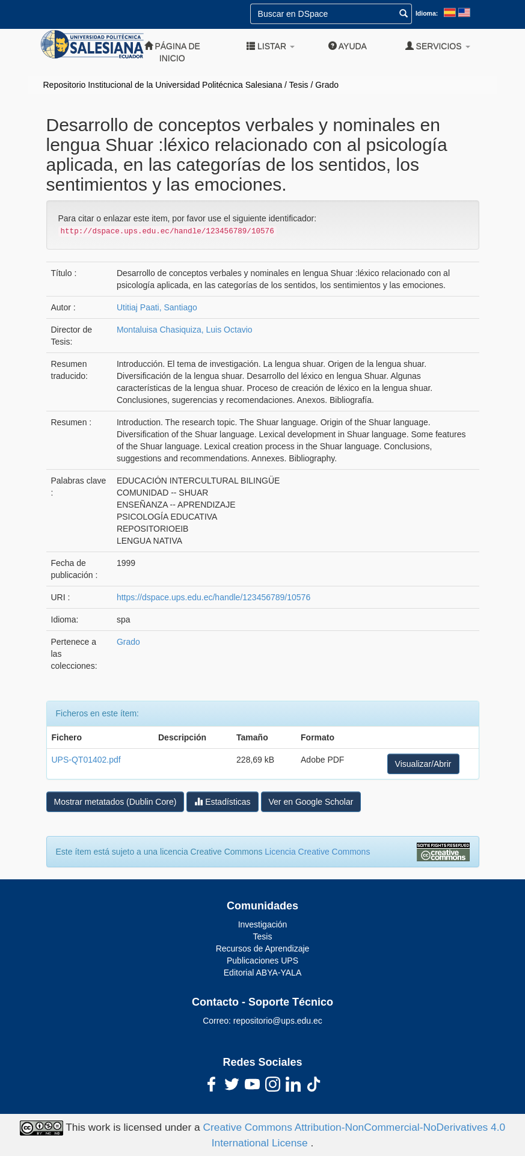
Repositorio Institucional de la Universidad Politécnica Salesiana (163, 85)
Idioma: (427, 13)
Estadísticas (222, 801)
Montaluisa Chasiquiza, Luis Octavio (185, 329)
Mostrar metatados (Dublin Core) (115, 802)
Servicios (437, 46)
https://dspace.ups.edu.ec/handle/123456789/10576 (213, 597)
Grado (327, 85)
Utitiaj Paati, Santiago (157, 307)
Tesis (299, 85)
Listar (271, 46)
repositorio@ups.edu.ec (277, 1020)
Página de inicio (172, 52)
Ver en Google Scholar (311, 802)
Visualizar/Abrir (423, 764)
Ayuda (347, 46)
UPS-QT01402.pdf (86, 759)
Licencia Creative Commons (317, 851)
